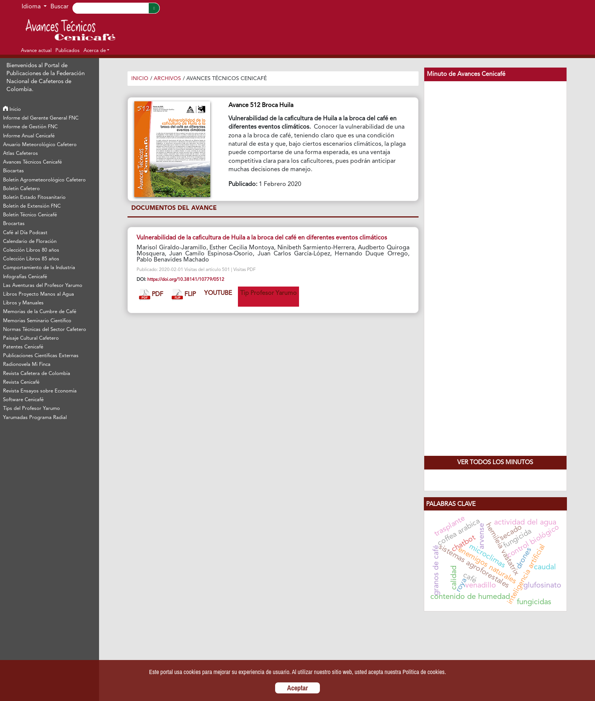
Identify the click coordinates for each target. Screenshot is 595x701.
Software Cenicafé (23, 399)
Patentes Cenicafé (23, 347)
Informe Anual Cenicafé (29, 136)
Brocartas (14, 223)
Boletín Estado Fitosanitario (34, 197)
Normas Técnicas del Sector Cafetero (44, 329)
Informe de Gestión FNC (30, 126)
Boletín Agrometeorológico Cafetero (44, 180)
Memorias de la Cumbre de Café (39, 311)
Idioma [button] (32, 7)
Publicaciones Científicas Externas (41, 355)
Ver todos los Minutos (495, 463)
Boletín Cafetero (21, 188)
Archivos (167, 78)
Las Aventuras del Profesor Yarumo (42, 285)
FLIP (184, 295)
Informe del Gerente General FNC (41, 118)
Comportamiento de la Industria (39, 267)
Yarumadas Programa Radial (35, 417)
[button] (96, 50)
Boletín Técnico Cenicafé (30, 215)
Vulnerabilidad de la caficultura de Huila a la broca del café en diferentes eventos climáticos (262, 238)
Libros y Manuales (23, 303)
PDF (151, 295)
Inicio (12, 109)
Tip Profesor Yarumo (268, 293)
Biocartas (13, 171)
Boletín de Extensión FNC (32, 206)
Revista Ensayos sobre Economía (40, 391)
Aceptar (297, 688)
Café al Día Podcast (25, 232)
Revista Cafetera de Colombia (36, 373)
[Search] (110, 8)
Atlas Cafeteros (20, 153)
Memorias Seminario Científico (37, 320)
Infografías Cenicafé (25, 276)
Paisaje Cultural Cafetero (31, 338)
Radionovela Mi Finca (26, 364)
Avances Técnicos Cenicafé (32, 162)
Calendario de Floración (30, 241)
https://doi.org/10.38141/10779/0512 (185, 279)
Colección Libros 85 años (31, 259)
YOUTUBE (218, 293)
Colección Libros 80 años (31, 250)
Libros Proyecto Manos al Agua (38, 294)
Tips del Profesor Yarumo (31, 408)
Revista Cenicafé (21, 382)
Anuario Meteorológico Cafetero (40, 144)
